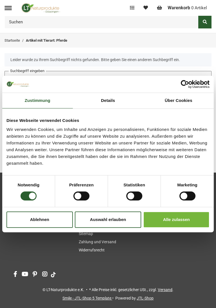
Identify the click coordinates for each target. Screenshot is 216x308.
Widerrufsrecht (92, 250)
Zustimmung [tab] (37, 100)
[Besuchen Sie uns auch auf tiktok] (53, 274)
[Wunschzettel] (145, 8)
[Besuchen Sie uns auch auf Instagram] (44, 274)
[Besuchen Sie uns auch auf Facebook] (15, 274)
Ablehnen (39, 219)
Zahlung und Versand (97, 242)
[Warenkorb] (182, 8)
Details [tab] (108, 100)
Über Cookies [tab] (178, 100)
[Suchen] (101, 22)
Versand (165, 289)
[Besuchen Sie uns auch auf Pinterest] (35, 274)
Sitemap (86, 233)
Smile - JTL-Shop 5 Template (87, 298)
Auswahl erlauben (108, 219)
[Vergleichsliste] (132, 8)
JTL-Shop (145, 298)
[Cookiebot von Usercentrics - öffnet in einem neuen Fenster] (185, 84)
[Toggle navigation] (8, 8)
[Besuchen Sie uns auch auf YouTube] (25, 274)
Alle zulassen (176, 219)
